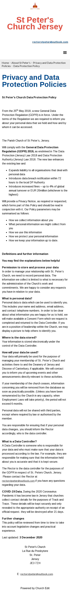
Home (5, 62)
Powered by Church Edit (35, 588)
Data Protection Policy (26, 65)
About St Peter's (20, 62)
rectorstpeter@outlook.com (18, 480)
